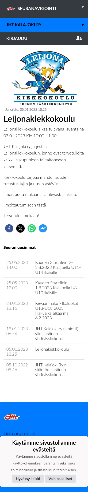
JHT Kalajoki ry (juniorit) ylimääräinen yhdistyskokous (56, 333)
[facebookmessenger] (43, 228)
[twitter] (20, 228)
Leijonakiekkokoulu (52, 349)
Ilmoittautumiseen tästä (25, 204)
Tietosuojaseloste (19, 433)
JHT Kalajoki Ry (47, 25)
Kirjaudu (44, 38)
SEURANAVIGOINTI (47, 7)
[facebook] (9, 228)
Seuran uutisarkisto (24, 388)
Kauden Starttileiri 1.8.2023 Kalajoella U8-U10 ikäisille (56, 287)
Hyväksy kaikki (28, 478)
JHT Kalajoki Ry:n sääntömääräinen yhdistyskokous (51, 369)
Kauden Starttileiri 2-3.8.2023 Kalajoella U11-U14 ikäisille (58, 267)
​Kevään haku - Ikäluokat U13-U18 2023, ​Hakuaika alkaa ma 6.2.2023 (56, 310)
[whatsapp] (31, 228)
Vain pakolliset (60, 478)
